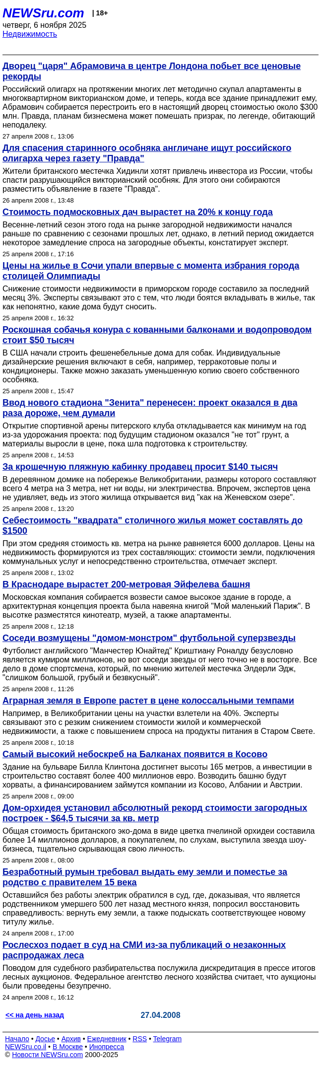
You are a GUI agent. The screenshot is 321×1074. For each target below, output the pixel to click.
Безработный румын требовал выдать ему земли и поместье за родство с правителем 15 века (144, 877)
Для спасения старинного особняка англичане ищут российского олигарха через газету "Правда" (146, 153)
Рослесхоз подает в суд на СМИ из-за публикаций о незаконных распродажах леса (144, 950)
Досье (45, 1039)
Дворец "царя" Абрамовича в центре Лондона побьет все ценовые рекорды (151, 71)
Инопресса (107, 1047)
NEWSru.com (43, 12)
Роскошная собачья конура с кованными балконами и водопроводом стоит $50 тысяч (157, 335)
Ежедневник (107, 1039)
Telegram (167, 1039)
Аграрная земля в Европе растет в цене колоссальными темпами (148, 701)
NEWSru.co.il (25, 1047)
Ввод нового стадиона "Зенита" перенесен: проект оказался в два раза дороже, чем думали (149, 408)
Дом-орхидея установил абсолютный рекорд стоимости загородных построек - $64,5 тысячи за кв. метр (154, 813)
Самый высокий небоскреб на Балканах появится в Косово (134, 754)
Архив (71, 1039)
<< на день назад (34, 1015)
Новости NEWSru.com (47, 1055)
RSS (139, 1039)
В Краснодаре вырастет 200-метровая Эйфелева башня (126, 584)
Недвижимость (29, 34)
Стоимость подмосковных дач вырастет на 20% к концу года (137, 212)
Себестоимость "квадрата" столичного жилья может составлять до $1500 (152, 525)
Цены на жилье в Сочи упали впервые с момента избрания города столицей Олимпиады (150, 271)
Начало (17, 1039)
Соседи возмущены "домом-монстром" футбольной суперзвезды (149, 638)
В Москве (68, 1047)
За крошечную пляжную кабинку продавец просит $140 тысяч (140, 467)
